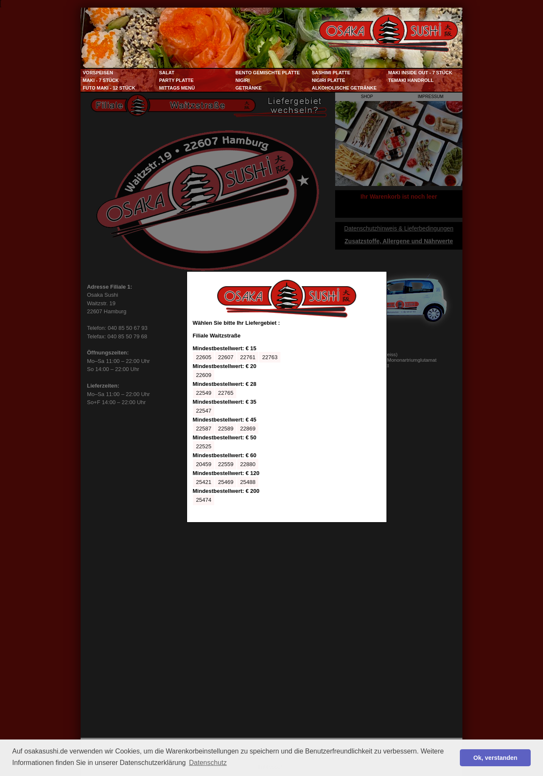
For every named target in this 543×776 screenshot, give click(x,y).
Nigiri (242, 80)
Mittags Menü (177, 87)
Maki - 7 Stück (101, 80)
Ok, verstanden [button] (495, 757)
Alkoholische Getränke (344, 87)
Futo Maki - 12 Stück (109, 87)
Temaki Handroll (411, 80)
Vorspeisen (98, 72)
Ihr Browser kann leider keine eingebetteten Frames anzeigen (286, 397)
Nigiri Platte (328, 80)
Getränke (248, 87)
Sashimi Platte (331, 72)
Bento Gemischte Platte (267, 72)
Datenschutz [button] (208, 762)
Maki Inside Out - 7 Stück (420, 72)
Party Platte (176, 80)
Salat (166, 72)
